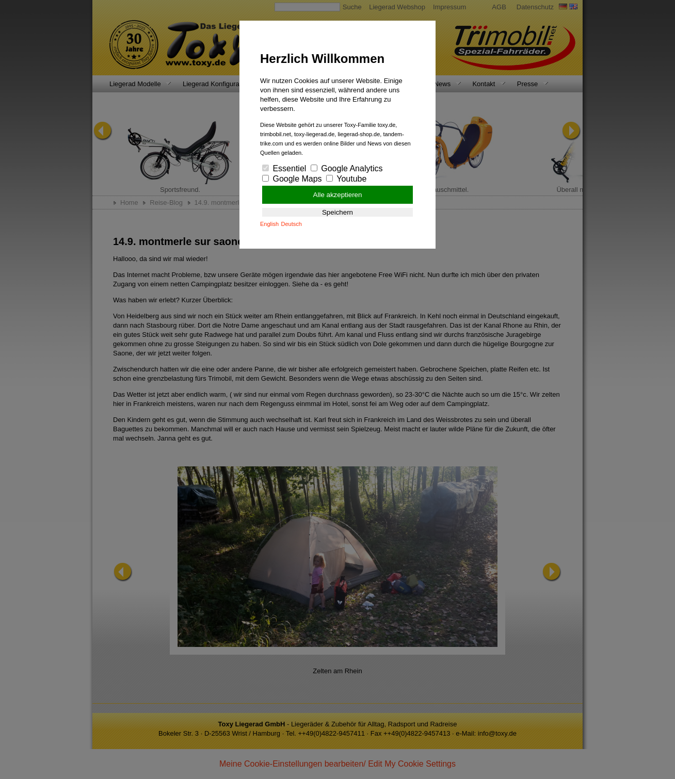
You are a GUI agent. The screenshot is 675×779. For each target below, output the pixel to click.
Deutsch (291, 224)
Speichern (337, 212)
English (269, 224)
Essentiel (284, 168)
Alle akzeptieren (337, 195)
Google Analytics (347, 168)
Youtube (346, 178)
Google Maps (292, 178)
